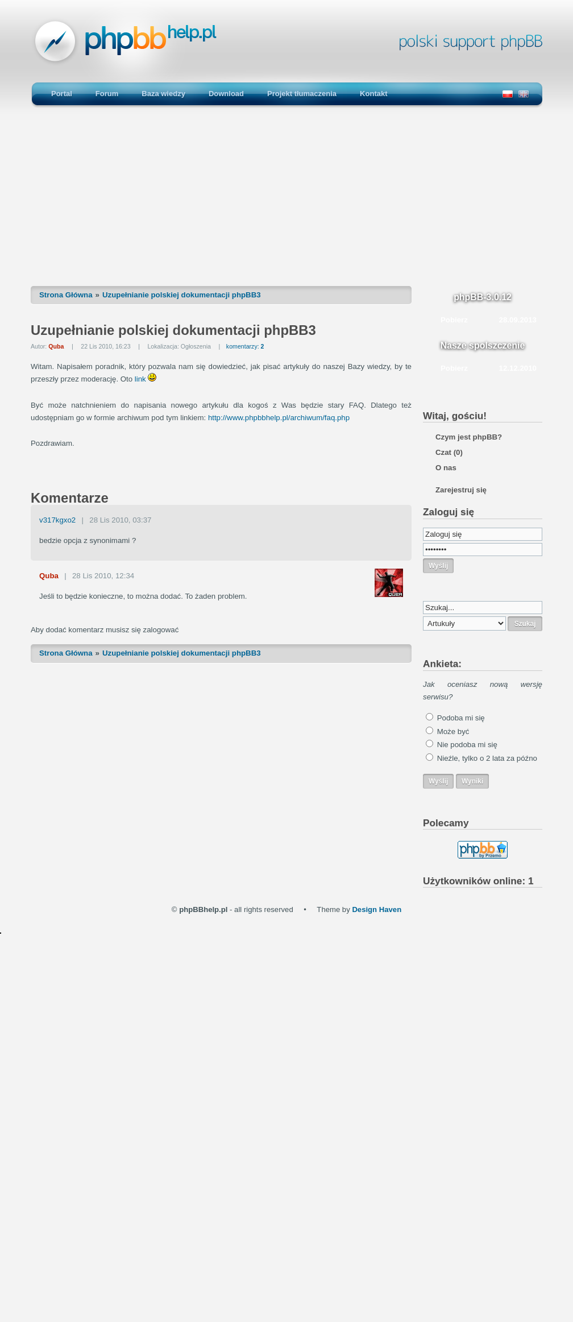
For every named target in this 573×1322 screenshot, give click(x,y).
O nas (445, 467)
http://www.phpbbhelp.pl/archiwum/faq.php (279, 417)
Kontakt (373, 93)
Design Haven (376, 909)
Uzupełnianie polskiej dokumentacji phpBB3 (181, 295)
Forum (107, 93)
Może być (453, 731)
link (140, 379)
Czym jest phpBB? (468, 437)
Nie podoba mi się (467, 744)
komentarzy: (245, 346)
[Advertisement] (286, 201)
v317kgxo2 (57, 520)
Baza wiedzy (163, 93)
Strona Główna (66, 295)
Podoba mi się (461, 718)
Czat (449, 452)
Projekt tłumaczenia (302, 93)
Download (226, 93)
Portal (61, 93)
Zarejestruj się (461, 490)
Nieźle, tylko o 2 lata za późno (487, 758)
